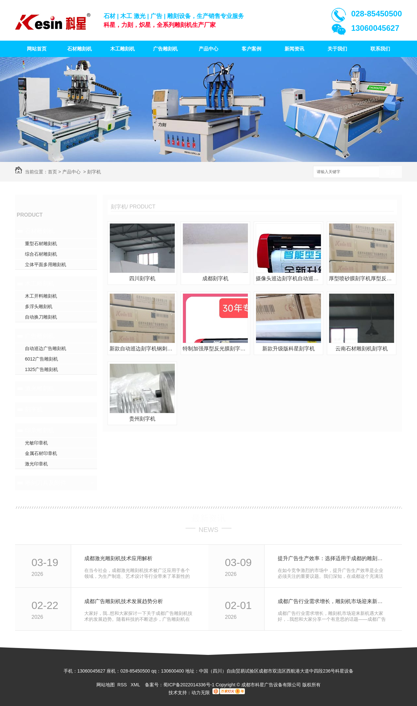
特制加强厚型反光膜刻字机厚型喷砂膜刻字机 (215, 348)
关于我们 (337, 48)
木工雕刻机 (122, 48)
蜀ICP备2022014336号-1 (188, 684)
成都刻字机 (215, 278)
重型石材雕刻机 (41, 243)
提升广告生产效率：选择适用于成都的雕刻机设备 (332, 558)
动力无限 (200, 692)
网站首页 (37, 48)
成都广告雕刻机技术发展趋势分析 (123, 601)
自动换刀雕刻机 (41, 317)
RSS (122, 684)
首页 (52, 171)
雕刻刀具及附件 (45, 483)
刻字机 (94, 171)
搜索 (390, 172)
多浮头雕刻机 (38, 306)
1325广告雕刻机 (41, 369)
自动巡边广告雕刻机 (45, 348)
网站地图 (105, 684)
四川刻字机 (142, 278)
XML (135, 684)
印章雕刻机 (39, 430)
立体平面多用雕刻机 (45, 264)
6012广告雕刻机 (41, 359)
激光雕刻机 (39, 388)
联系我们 (380, 48)
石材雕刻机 (79, 48)
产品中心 (208, 48)
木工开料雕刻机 (41, 296)
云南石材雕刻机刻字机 (361, 348)
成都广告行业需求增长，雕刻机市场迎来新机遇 (332, 601)
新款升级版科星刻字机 (288, 348)
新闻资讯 (294, 48)
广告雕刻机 (165, 48)
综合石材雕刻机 (41, 254)
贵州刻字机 (142, 419)
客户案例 (251, 48)
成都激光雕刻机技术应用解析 (118, 558)
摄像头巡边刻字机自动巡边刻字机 (288, 278)
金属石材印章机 (41, 453)
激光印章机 (36, 463)
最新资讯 (208, 518)
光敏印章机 (36, 442)
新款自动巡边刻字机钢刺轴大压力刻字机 (142, 348)
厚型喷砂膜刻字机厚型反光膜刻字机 (361, 278)
